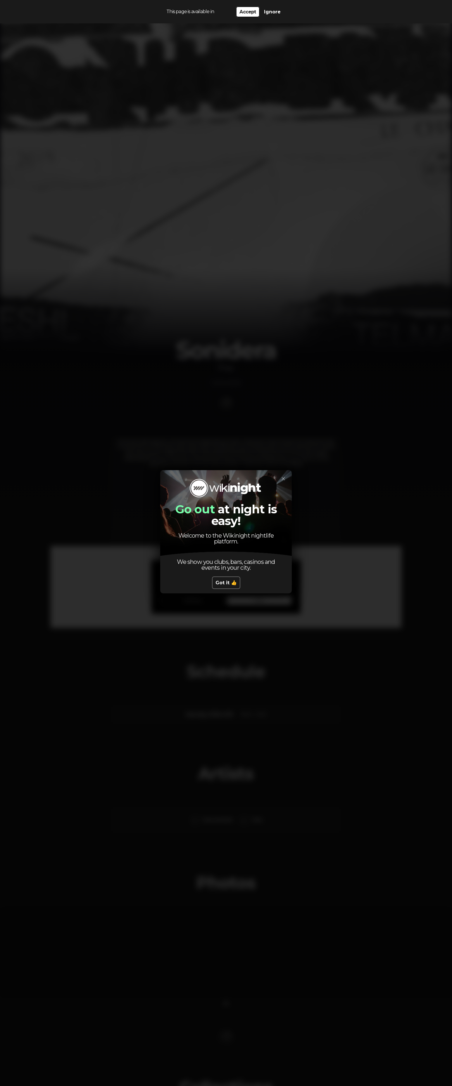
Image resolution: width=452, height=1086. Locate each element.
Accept (247, 12)
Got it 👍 (226, 582)
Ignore (272, 12)
